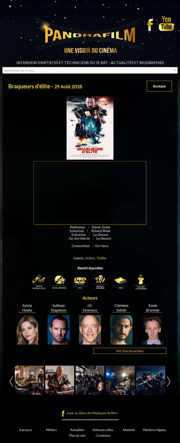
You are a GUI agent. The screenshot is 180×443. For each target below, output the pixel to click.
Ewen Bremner (153, 307)
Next (168, 381)
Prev (11, 381)
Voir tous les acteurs (130, 351)
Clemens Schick (121, 307)
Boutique (159, 86)
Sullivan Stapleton (58, 307)
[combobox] (90, 70)
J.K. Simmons (90, 307)
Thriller (101, 258)
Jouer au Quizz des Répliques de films (91, 413)
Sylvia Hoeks (27, 307)
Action (90, 258)
